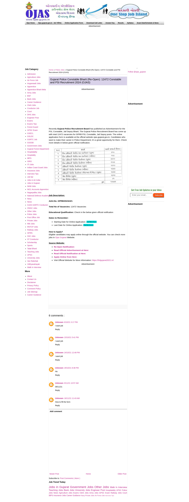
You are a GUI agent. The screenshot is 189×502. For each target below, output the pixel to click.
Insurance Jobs (60, 495)
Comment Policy (34, 289)
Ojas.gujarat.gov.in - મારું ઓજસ (49, 23)
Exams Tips (32, 124)
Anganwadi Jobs (34, 83)
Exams (76, 493)
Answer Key (110, 23)
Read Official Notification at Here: (70, 253)
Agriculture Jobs (66, 493)
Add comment (56, 411)
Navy (83, 495)
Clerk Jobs (84, 493)
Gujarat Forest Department (38, 149)
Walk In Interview (118, 487)
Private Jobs (90, 495)
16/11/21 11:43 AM (72, 398)
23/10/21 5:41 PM (71, 337)
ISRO (29, 161)
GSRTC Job (32, 139)
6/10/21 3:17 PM (71, 322)
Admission (31, 74)
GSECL (30, 133)
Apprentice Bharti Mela (36, 90)
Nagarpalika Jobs (34, 192)
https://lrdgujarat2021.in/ (103, 260)
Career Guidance (74, 495)
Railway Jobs (117, 493)
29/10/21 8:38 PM (71, 368)
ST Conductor (33, 239)
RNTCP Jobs (32, 227)
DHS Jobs (31, 115)
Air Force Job (100, 495)
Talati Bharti (32, 249)
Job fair (30, 177)
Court (125, 493)
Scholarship (32, 242)
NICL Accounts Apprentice (38, 189)
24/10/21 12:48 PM (72, 353)
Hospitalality (111, 490)
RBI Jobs (31, 224)
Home (88, 474)
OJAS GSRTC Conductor (37, 205)
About (29, 276)
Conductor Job (33, 108)
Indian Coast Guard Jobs (37, 167)
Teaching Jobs (56, 490)
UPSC (119, 490)
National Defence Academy (38, 196)
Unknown (59, 322)
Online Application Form (74, 23)
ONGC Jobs (32, 208)
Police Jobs (60, 70)
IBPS (51, 495)
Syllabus (130, 23)
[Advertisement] (94, 46)
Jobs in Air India (33, 180)
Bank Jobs (69, 490)
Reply (57, 329)
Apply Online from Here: (65, 257)
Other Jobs (102, 487)
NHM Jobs (31, 186)
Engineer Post (98, 490)
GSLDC (30, 136)
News (56, 493)
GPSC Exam (105, 493)
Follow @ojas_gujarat (137, 72)
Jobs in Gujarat (59, 487)
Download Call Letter (94, 23)
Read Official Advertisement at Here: (71, 250)
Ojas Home (31, 23)
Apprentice (31, 87)
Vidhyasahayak (33, 264)
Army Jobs (94, 493)
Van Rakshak (32, 261)
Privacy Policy (33, 285)
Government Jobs (82, 487)
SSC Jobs (31, 236)
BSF (29, 96)
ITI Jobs (30, 164)
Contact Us (31, 279)
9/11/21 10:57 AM (71, 383)
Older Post (122, 474)
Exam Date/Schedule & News (148, 23)
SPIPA (30, 233)
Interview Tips (109, 495)
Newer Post (54, 474)
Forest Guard (32, 127)
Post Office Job (33, 217)
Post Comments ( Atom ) (70, 478)
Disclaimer (31, 282)
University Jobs (83, 490)
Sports (30, 245)
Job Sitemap (32, 292)
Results (121, 23)
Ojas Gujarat (61, 237)
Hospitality (31, 155)
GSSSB (30, 143)
